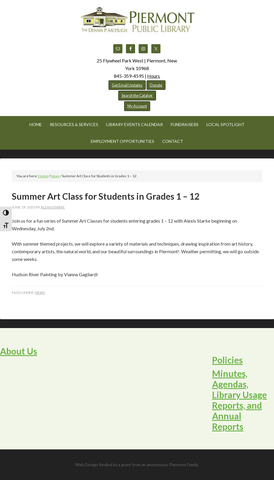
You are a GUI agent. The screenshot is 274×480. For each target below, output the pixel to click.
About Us (18, 351)
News (40, 292)
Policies (227, 360)
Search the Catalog (137, 95)
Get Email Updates (127, 85)
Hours (153, 76)
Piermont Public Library (137, 20)
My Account (137, 106)
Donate (156, 85)
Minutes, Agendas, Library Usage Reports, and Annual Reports (239, 400)
